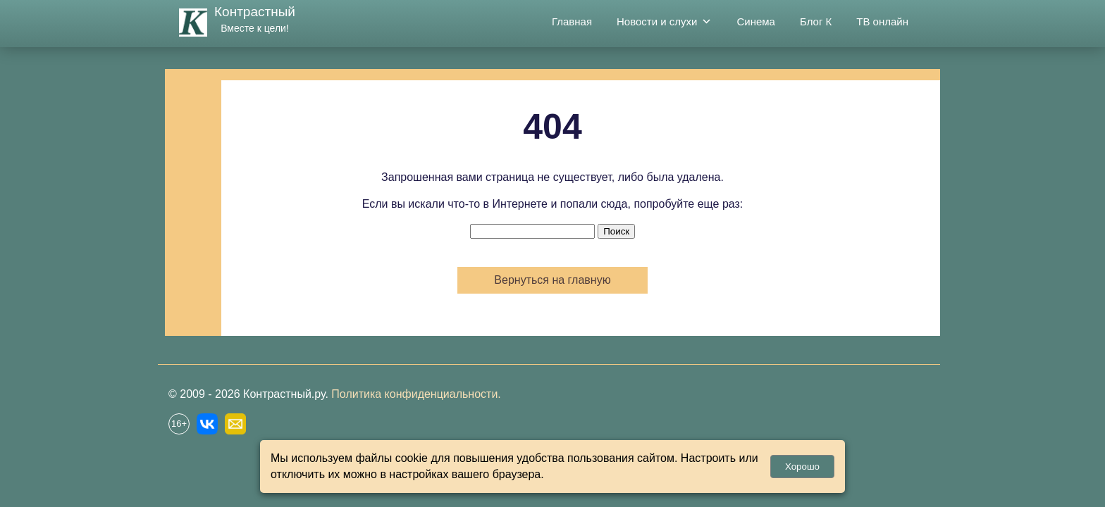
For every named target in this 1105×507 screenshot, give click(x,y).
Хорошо (802, 466)
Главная (572, 21)
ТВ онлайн (882, 21)
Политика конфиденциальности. (415, 394)
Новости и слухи (664, 21)
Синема (755, 21)
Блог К (816, 21)
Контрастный (254, 11)
